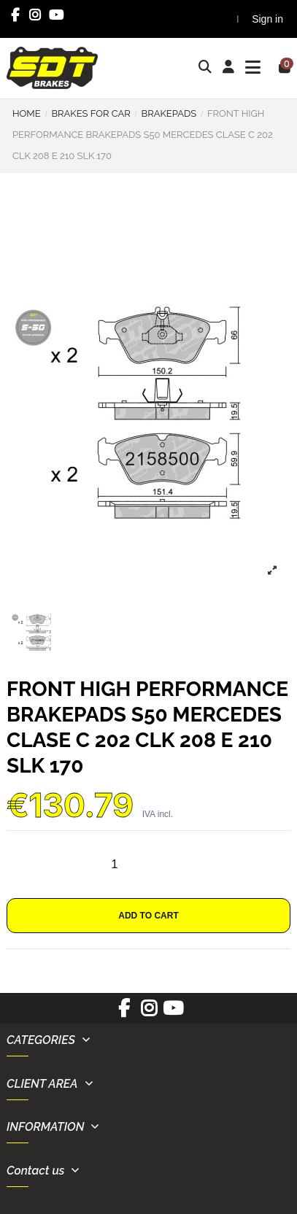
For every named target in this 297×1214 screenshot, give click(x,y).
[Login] (228, 68)
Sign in (267, 19)
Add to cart (148, 915)
